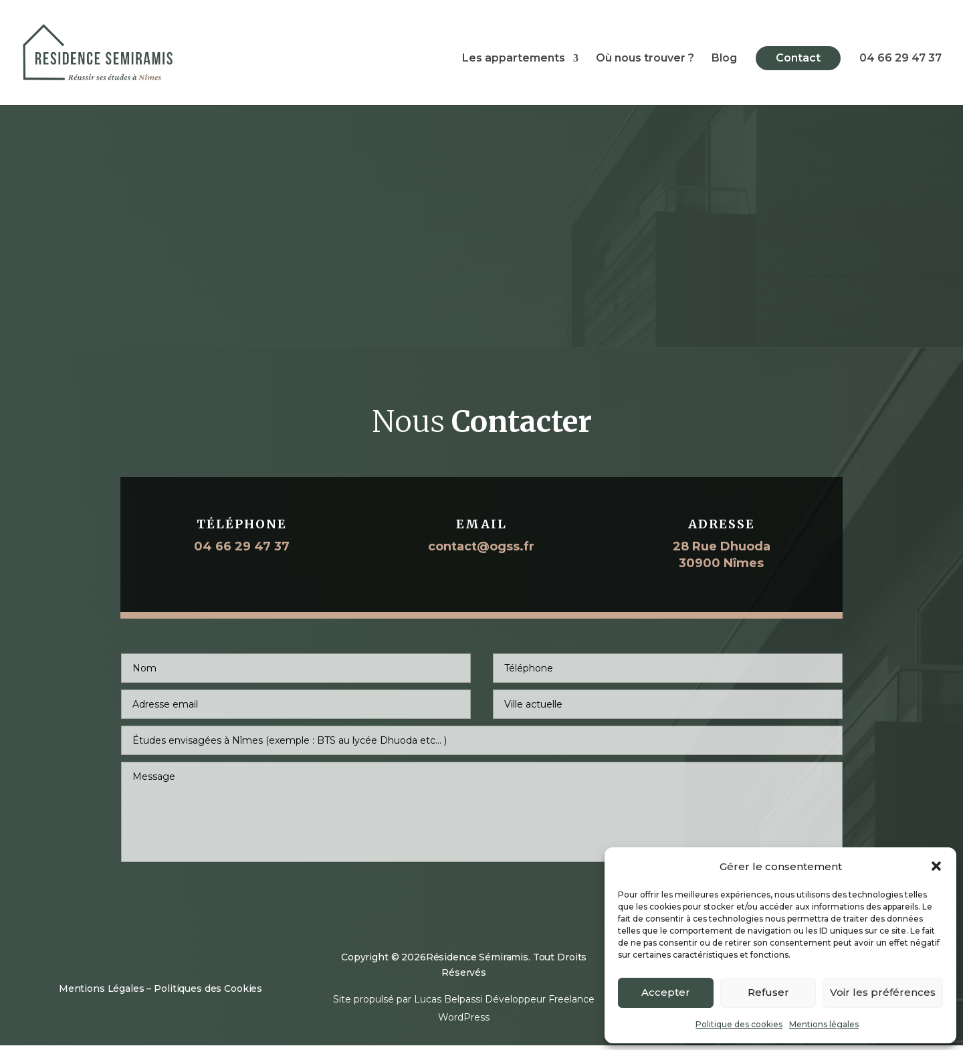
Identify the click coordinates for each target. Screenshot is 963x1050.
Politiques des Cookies (208, 993)
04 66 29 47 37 (900, 61)
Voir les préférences (883, 992)
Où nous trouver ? (645, 61)
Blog (724, 61)
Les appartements (513, 61)
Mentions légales (824, 1024)
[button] (936, 866)
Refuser (768, 992)
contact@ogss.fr (481, 553)
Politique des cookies (739, 1024)
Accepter (665, 992)
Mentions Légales (101, 993)
